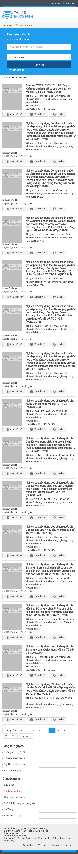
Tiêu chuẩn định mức (15, 758)
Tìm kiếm (39, 64)
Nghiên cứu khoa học (15, 764)
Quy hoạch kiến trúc (14, 797)
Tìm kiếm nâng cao (16, 70)
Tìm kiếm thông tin (19, 34)
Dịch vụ (55, 845)
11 (6, 736)
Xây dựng (9, 785)
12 (13, 736)
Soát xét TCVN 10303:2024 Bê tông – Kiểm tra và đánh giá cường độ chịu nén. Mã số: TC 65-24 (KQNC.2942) (48, 88)
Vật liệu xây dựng (13, 791)
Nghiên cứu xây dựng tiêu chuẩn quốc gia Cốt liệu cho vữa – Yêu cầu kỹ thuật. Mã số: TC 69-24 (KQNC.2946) (50, 530)
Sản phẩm (42, 845)
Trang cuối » (25, 736)
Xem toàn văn (14, 114)
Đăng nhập (56, 3)
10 (65, 730)
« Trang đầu (10, 730)
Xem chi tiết (37, 114)
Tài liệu (14, 39)
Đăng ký (70, 3)
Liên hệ (58, 114)
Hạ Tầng (8, 809)
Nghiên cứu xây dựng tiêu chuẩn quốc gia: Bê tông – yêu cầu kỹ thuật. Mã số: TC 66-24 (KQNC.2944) (50, 649)
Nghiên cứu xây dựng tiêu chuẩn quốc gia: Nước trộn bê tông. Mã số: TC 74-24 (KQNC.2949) (50, 403)
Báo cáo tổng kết (13, 770)
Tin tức (26, 39)
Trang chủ (7, 25)
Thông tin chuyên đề (14, 752)
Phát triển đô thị (12, 815)
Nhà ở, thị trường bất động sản (20, 803)
